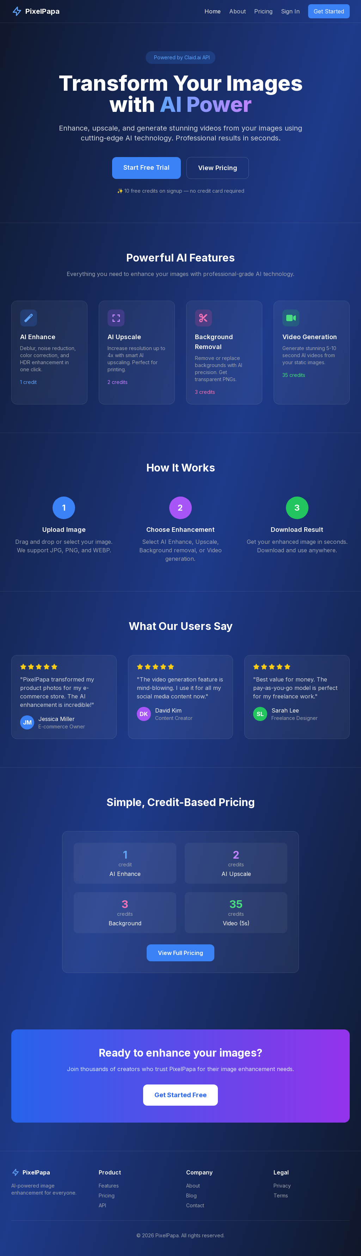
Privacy (282, 1186)
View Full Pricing (180, 952)
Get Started (329, 11)
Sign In (290, 11)
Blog (191, 1195)
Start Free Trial (146, 167)
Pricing (263, 11)
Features (109, 1186)
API (102, 1205)
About (237, 11)
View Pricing (217, 168)
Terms (281, 1195)
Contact (195, 1205)
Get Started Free (180, 1095)
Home (212, 11)
